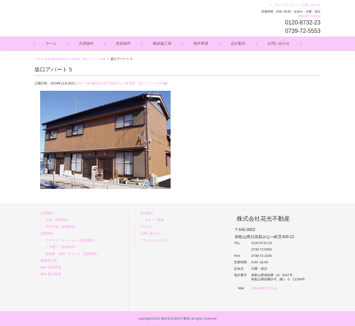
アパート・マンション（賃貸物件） (71, 240)
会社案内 (238, 43)
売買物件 (86, 43)
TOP (37, 59)
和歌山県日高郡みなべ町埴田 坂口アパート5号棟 (75, 59)
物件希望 (201, 43)
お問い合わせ (278, 43)
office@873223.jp (309, 16)
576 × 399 (84, 83)
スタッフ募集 (154, 220)
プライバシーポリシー (156, 240)
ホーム (51, 43)
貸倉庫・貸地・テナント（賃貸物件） (73, 254)
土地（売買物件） (58, 220)
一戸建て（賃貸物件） (62, 247)
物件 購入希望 (51, 274)
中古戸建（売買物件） (62, 227)
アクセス (146, 227)
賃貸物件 (123, 43)
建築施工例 (162, 43)
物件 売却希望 (51, 267)
